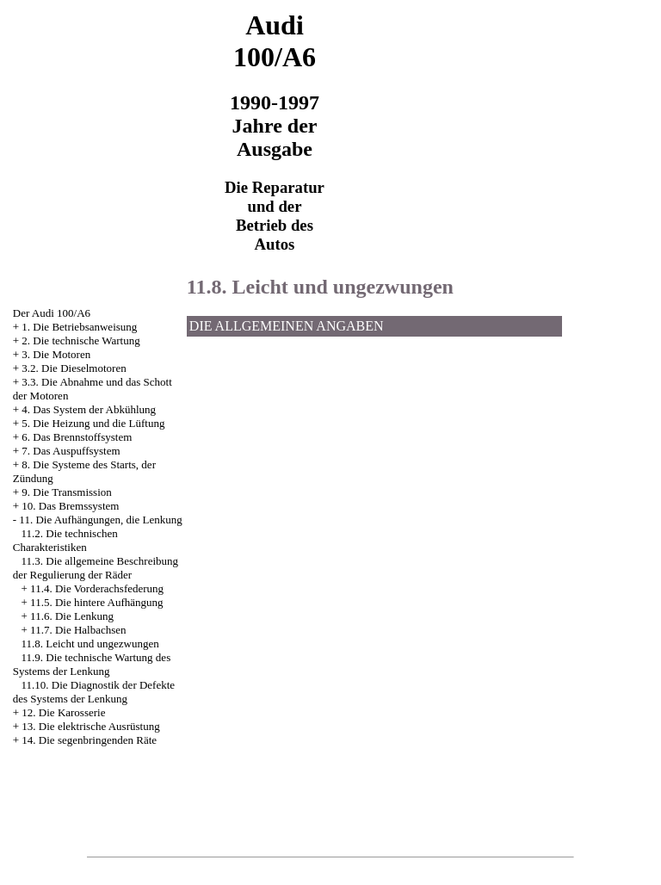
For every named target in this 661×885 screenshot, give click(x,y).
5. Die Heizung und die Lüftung (93, 423)
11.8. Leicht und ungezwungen (90, 643)
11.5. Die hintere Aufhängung (96, 602)
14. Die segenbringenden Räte (89, 739)
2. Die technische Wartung (80, 340)
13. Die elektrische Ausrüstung (90, 726)
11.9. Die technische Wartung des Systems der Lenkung (91, 664)
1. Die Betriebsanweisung (79, 326)
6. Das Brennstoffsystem (77, 436)
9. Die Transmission (66, 492)
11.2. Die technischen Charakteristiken (65, 540)
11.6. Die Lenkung (72, 616)
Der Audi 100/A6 (51, 312)
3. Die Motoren (56, 354)
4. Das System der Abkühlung (89, 409)
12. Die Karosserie (63, 712)
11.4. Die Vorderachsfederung (97, 588)
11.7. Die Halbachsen (78, 629)
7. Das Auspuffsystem (71, 450)
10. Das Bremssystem (70, 505)
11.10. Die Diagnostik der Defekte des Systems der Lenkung (94, 691)
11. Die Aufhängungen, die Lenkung (100, 519)
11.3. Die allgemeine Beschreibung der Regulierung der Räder (95, 567)
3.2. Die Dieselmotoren (74, 368)
